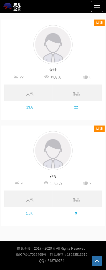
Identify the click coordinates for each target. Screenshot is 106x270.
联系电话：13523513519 (68, 255)
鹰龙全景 (23, 248)
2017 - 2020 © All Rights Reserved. (60, 248)
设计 (53, 70)
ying (53, 175)
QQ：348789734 (51, 261)
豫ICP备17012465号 (31, 255)
